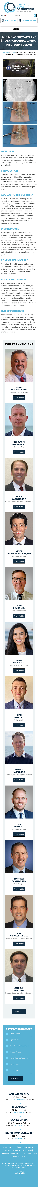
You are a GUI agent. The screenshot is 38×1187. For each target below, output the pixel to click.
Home (5, 1147)
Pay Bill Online (14, 1070)
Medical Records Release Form (20, 1058)
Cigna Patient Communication (19, 1046)
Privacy (31, 1147)
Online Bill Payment (29, 20)
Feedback (16, 1150)
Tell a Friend (27, 1150)
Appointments (14, 1040)
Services (5, 52)
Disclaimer (22, 1147)
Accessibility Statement (10, 1153)
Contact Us (26, 1153)
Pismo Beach (19, 1112)
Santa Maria (18, 1125)
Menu (18, 28)
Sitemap (8, 1150)
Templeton (18, 1138)
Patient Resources (19, 1029)
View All (19, 1011)
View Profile (19, 398)
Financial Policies (15, 1052)
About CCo (13, 1147)
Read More (15, 1079)
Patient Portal (10, 20)
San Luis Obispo (18, 1099)
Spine (13, 52)
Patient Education (15, 1034)
